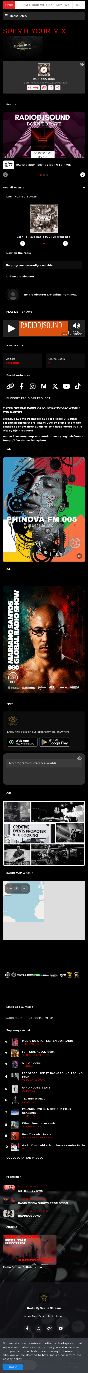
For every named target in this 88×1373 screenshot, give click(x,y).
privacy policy (12, 1358)
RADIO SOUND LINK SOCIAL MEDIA (29, 1018)
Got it (13, 1366)
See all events (44, 187)
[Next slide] (82, 175)
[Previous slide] (5, 175)
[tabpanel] (29, 1252)
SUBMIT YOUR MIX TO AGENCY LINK (52, 4)
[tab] (41, 175)
